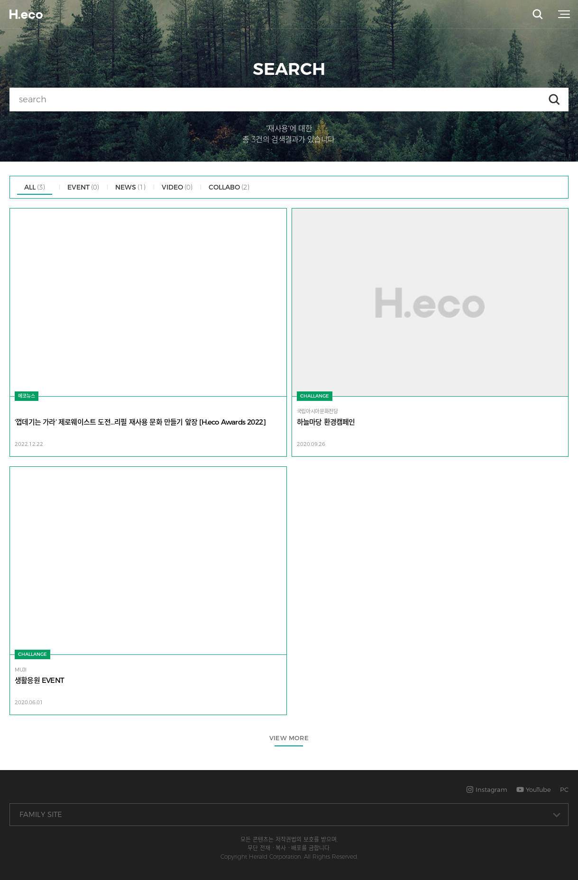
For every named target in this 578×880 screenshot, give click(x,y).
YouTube (533, 789)
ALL (34, 187)
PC (564, 789)
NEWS (130, 187)
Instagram (486, 789)
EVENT (83, 187)
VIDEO (177, 187)
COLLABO (229, 187)
